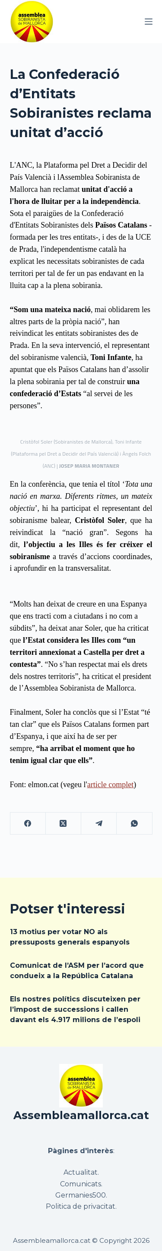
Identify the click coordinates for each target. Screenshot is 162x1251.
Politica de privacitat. (81, 1206)
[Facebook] (28, 824)
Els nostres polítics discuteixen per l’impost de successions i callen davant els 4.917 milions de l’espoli (75, 1009)
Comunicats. (81, 1184)
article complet (110, 784)
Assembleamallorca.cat (81, 1115)
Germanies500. (81, 1195)
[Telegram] (99, 824)
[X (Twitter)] (63, 824)
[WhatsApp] (134, 824)
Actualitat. (81, 1172)
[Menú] (148, 21)
